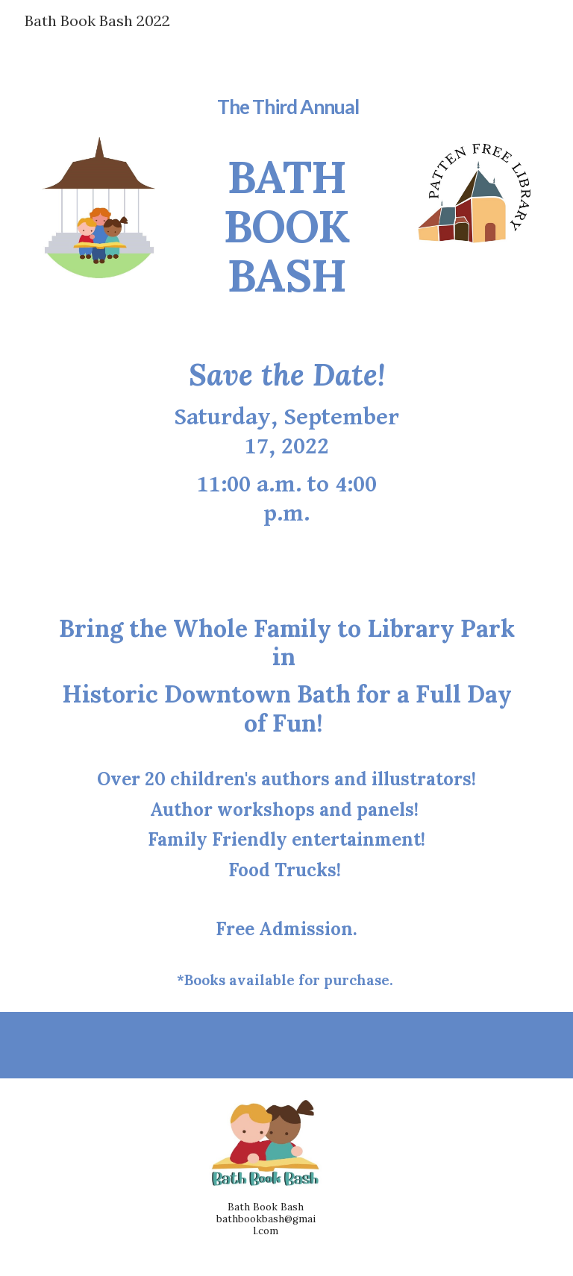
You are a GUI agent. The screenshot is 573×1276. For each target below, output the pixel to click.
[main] (286, 186)
